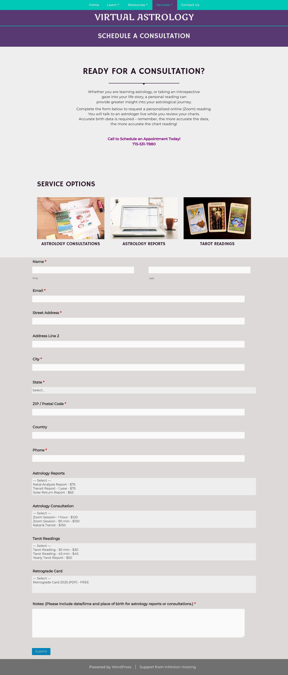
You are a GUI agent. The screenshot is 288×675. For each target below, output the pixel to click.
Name (39, 262)
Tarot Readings (46, 538)
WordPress (121, 667)
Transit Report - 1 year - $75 (144, 489)
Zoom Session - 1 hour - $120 (144, 517)
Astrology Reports (49, 473)
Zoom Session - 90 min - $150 (144, 521)
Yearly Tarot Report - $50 (144, 558)
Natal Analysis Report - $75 (144, 485)
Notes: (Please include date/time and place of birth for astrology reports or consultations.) (114, 604)
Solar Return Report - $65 (144, 493)
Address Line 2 (46, 336)
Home (94, 5)
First (35, 278)
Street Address (47, 313)
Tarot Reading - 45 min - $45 (144, 554)
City (37, 359)
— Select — (144, 481)
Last (151, 278)
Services (164, 5)
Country (40, 427)
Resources (138, 5)
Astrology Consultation (53, 506)
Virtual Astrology (144, 17)
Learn (113, 5)
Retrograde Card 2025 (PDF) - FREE (144, 582)
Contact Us (190, 5)
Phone (40, 450)
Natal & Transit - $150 (144, 525)
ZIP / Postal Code (49, 404)
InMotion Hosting (180, 667)
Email (39, 290)
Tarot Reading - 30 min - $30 (144, 550)
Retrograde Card (47, 571)
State (38, 382)
